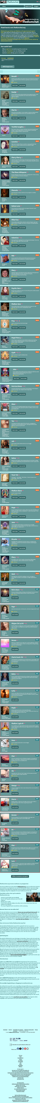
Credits (20, 1059)
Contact (10, 1029)
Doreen (14, 815)
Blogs (20, 1064)
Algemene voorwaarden (29, 1029)
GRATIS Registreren (8, 66)
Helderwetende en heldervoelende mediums (20, 1084)
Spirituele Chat (20, 1077)
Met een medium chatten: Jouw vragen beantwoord (20, 1074)
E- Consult (20, 1060)
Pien (13, 845)
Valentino (16, 238)
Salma (15, 458)
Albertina (15, 220)
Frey (15, 321)
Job (13, 441)
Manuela (16, 190)
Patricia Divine (18, 386)
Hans (14, 740)
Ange (15, 507)
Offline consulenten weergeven (20, 876)
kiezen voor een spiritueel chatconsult (27, 912)
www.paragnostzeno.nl (6, 40)
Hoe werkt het (20, 1057)
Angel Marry (16, 338)
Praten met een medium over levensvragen (20, 1071)
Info (20, 1062)
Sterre (14, 799)
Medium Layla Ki (18, 723)
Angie (14, 708)
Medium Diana (17, 491)
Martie (14, 110)
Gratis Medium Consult (20, 1090)
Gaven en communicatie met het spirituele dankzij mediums (20, 1097)
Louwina (15, 142)
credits (22, 35)
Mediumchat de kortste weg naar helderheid (20, 1075)
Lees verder (22, 85)
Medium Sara (17, 304)
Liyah (15, 352)
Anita (15, 674)
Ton (14, 421)
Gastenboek (20, 1061)
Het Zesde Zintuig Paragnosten (20, 1089)
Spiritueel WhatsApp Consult (20, 1095)
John (15, 369)
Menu (4, 6)
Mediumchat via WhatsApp (20, 1098)
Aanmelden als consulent (18, 1029)
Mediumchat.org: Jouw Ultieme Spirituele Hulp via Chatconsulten (20, 1072)
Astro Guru (17, 590)
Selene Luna (16, 206)
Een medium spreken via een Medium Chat (20, 1096)
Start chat (15, 85)
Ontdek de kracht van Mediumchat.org (20, 1101)
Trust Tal (15, 475)
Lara (13, 861)
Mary (14, 270)
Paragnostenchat (20, 1082)
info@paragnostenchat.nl (14, 1032)
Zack (14, 574)
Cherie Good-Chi (18, 657)
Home (20, 1056)
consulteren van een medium (20, 997)
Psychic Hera (16, 288)
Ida (13, 771)
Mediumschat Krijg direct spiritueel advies (20, 1100)
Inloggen (36, 6)
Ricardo (15, 539)
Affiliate (20, 1066)
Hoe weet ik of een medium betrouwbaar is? (20, 1070)
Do (13, 830)
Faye (13, 607)
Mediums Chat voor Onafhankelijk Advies (20, 1076)
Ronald (14, 76)
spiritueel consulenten (22, 941)
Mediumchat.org (22, 886)
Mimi (14, 404)
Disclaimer (5, 1029)
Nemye (15, 785)
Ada (13, 256)
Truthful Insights (18, 127)
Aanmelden (20, 1065)
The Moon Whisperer (19, 172)
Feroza (14, 640)
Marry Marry (17, 157)
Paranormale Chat (20, 1079)
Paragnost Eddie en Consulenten (26, 36)
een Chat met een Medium (22, 919)
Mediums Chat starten (20, 1085)
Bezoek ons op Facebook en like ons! (20, 1045)
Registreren (28, 6)
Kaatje (14, 92)
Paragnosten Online (20, 1091)
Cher (13, 756)
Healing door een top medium (20, 1086)
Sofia (14, 691)
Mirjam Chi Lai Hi (19, 623)
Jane (14, 522)
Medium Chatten (20, 1087)
